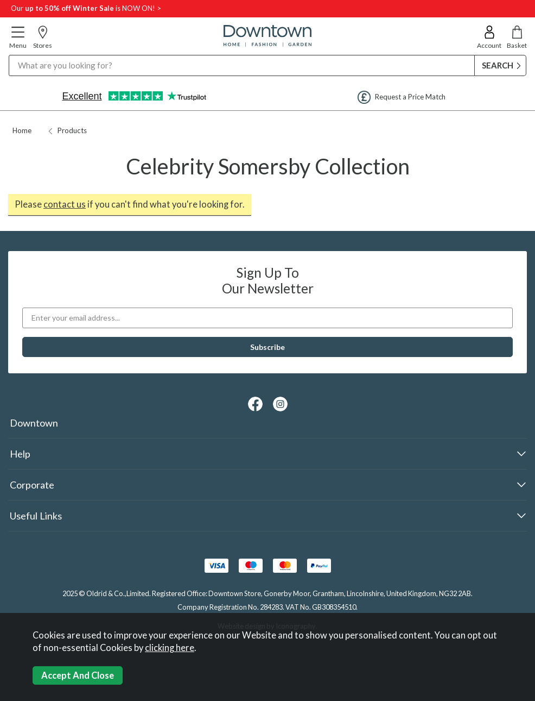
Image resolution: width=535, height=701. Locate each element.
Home (21, 130)
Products (67, 130)
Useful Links (36, 516)
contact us (64, 204)
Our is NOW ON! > (86, 8)
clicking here (169, 647)
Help (20, 454)
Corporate (32, 485)
